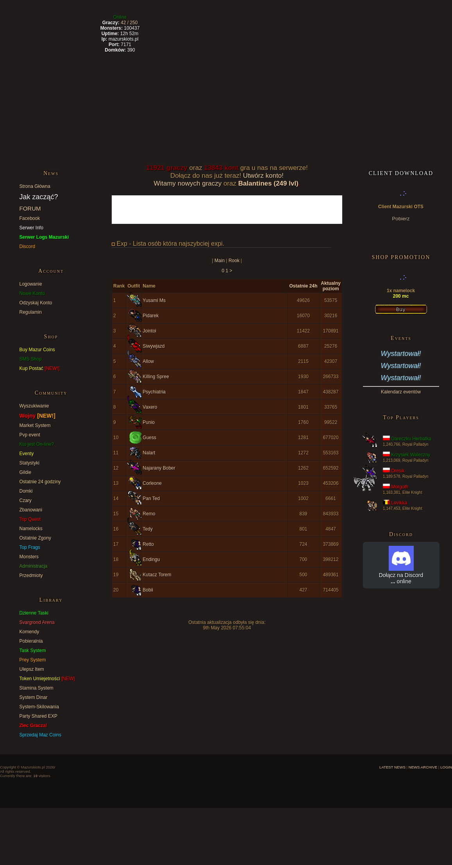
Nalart (149, 453)
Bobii (148, 590)
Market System (35, 425)
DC (339, 24)
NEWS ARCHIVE (423, 767)
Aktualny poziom (331, 286)
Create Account (401, 24)
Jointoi (149, 331)
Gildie (26, 472)
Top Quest (30, 519)
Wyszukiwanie (34, 406)
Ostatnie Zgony (35, 538)
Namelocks (31, 528)
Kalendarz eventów (401, 392)
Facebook (30, 218)
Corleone (152, 483)
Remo (149, 513)
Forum (246, 24)
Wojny (37, 416)
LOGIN (446, 767)
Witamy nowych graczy (188, 183)
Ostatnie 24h (303, 286)
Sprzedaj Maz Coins (40, 735)
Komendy (29, 631)
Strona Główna (35, 186)
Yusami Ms (154, 300)
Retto (148, 544)
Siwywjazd (153, 346)
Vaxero (150, 407)
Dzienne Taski (34, 613)
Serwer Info (31, 228)
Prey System (33, 660)
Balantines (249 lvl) (268, 183)
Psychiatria (154, 392)
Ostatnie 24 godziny (40, 481)
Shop (293, 24)
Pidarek (151, 315)
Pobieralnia (31, 641)
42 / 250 (129, 22)
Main (219, 260)
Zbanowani (31, 510)
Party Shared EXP (38, 716)
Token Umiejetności (47, 678)
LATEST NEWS (392, 767)
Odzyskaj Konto (36, 303)
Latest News (47, 24)
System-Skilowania (39, 707)
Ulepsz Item (32, 669)
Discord (28, 246)
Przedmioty (31, 575)
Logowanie (31, 284)
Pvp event (30, 435)
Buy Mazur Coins (37, 349)
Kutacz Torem (157, 574)
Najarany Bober (159, 468)
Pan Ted (151, 498)
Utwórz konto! (263, 175)
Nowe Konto (32, 293)
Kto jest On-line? (37, 444)
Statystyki (29, 463)
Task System (33, 650)
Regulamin (31, 312)
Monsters (29, 556)
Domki (26, 491)
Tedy (147, 529)
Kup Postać (40, 368)
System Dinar (34, 697)
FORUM (30, 208)
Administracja (34, 566)
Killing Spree (156, 376)
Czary (26, 500)
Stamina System (37, 688)
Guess (149, 437)
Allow (148, 361)
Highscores (189, 24)
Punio (149, 422)
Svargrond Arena (37, 622)
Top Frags (30, 547)
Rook (234, 260)
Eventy (27, 453)
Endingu (151, 559)
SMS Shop (31, 359)
